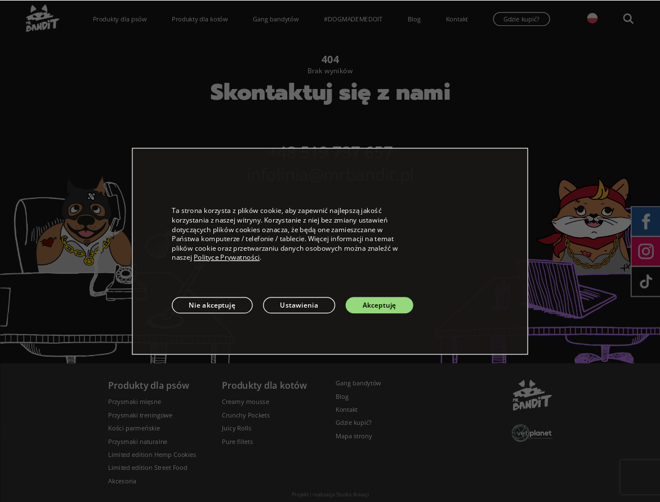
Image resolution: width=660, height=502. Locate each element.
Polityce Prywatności (227, 257)
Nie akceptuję (212, 305)
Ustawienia (299, 305)
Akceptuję (379, 305)
